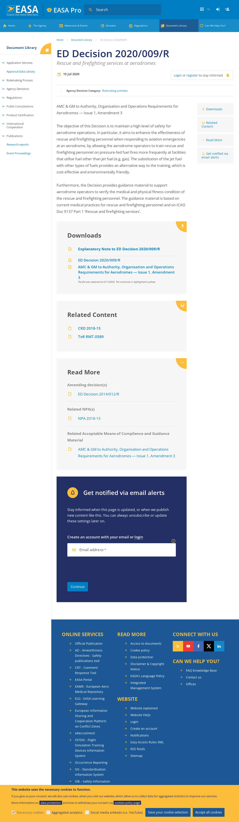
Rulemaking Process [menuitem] (20, 80)
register (192, 75)
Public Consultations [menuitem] (20, 106)
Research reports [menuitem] (18, 144)
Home (11, 25)
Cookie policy (140, 650)
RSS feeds (137, 749)
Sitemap (136, 756)
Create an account (143, 728)
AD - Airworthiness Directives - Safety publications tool (88, 655)
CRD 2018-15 (89, 328)
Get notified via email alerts (215, 155)
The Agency (39, 25)
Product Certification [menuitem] (20, 115)
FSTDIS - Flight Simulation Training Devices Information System (89, 748)
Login (218, 9)
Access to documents (145, 643)
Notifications (139, 735)
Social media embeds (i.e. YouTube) (117, 812)
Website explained (144, 708)
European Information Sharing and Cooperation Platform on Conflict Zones (91, 718)
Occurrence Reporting (91, 762)
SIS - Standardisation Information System (90, 772)
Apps (205, 9)
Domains (111, 25)
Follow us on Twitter (209, 646)
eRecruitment (85, 733)
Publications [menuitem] (15, 136)
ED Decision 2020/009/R (99, 260)
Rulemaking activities (115, 90)
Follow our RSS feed (178, 646)
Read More (214, 140)
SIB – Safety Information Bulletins (92, 784)
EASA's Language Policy (147, 676)
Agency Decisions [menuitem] (18, 89)
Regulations (141, 25)
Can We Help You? (215, 25)
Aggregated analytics (67, 812)
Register (227, 9)
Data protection (141, 657)
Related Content (209, 124)
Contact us (194, 677)
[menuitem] (218, 9)
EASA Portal (83, 680)
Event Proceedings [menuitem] (19, 153)
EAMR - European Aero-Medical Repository (92, 689)
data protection (51, 803)
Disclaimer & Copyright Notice (147, 666)
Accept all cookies (208, 812)
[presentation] (100, 569)
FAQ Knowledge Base (201, 670)
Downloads (214, 109)
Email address (91, 550)
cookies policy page (127, 803)
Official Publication (89, 643)
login (138, 536)
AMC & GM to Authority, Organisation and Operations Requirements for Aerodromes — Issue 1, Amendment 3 (126, 272)
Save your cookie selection (168, 812)
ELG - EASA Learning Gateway (90, 701)
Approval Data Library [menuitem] (21, 71)
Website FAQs (140, 715)
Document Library (176, 25)
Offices (191, 684)
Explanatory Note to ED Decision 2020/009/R (119, 248)
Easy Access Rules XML (147, 742)
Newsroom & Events (75, 25)
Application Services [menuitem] (19, 63)
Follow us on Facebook (198, 646)
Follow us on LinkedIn (219, 646)
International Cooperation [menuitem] (15, 125)
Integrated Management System (145, 685)
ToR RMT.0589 (91, 336)
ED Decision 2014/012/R (98, 394)
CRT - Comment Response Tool (86, 670)
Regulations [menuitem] (14, 98)
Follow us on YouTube (188, 646)
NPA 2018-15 (89, 418)
